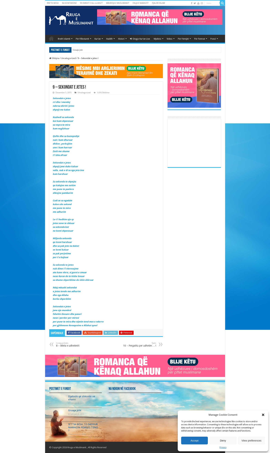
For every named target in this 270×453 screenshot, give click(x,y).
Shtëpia (54, 58)
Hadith (109, 39)
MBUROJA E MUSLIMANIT (117, 3)
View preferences (252, 440)
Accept (195, 440)
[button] (263, 415)
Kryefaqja (51, 38)
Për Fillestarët (82, 39)
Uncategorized (68, 58)
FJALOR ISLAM (158, 3)
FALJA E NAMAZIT (141, 3)
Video (169, 39)
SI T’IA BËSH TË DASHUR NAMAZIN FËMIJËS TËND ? (83, 427)
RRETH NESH (53, 3)
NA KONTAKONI (69, 3)
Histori (121, 39)
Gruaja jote (74, 410)
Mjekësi (157, 39)
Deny (223, 440)
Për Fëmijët (183, 39)
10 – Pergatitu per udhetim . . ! (138, 344)
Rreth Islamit (64, 39)
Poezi (213, 39)
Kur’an (98, 39)
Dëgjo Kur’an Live (140, 39)
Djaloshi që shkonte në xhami (86, 50)
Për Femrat (199, 39)
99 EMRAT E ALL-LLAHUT (91, 3)
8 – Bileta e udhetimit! (73, 344)
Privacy (223, 447)
